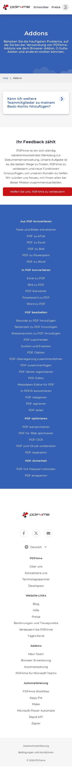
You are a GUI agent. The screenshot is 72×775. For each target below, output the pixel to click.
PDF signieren (36, 403)
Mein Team (36, 654)
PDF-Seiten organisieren (36, 371)
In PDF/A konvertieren (36, 391)
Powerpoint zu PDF (36, 297)
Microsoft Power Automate (36, 710)
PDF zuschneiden (36, 339)
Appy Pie (36, 698)
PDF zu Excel (36, 242)
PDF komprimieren (36, 427)
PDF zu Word (36, 261)
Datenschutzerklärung (36, 746)
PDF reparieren (36, 452)
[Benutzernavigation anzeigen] (65, 7)
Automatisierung (36, 667)
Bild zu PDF (36, 284)
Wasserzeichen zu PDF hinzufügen (35, 333)
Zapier (36, 723)
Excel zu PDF (36, 278)
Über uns (36, 566)
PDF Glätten (36, 352)
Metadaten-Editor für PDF (36, 384)
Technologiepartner (36, 579)
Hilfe (36, 610)
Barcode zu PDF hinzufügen (36, 320)
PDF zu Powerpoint (36, 255)
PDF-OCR (36, 439)
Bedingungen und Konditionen (36, 752)
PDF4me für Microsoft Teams (36, 673)
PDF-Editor (36, 378)
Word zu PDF (36, 304)
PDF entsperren (36, 475)
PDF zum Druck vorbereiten (36, 446)
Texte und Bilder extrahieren (36, 229)
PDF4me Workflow (36, 691)
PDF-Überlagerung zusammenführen (35, 359)
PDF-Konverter (36, 291)
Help (5, 78)
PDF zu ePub (36, 236)
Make (36, 704)
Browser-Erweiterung (36, 660)
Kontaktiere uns (36, 573)
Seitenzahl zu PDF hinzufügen (36, 327)
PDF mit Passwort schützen (36, 469)
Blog (36, 604)
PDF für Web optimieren (36, 433)
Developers (36, 585)
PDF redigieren (36, 397)
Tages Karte (36, 636)
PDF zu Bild (36, 249)
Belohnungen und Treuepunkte (36, 623)
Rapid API (36, 717)
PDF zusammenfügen (36, 365)
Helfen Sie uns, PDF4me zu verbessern (37, 191)
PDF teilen (36, 410)
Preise (56, 7)
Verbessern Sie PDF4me (36, 629)
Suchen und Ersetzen (36, 346)
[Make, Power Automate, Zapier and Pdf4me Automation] (41, 7)
